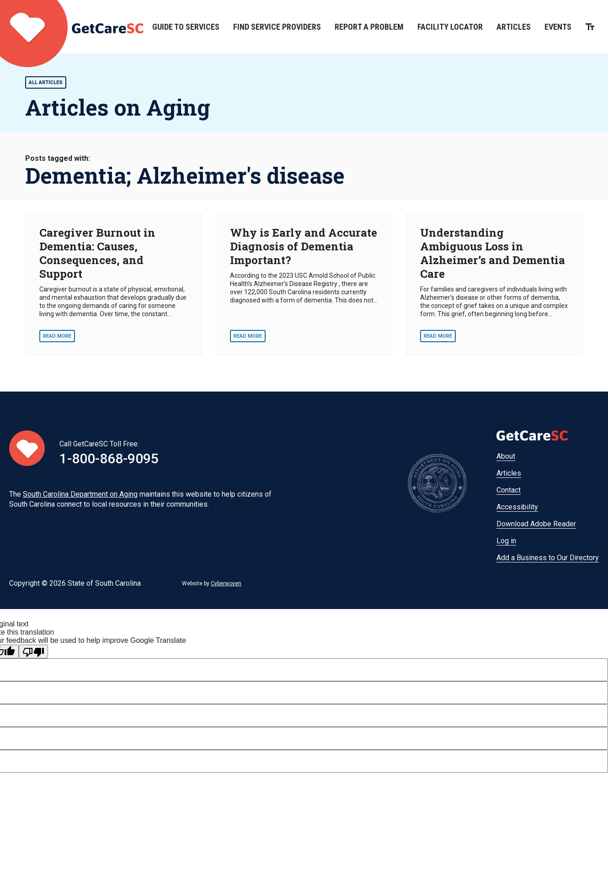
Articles (513, 27)
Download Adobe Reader (536, 523)
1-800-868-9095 (109, 458)
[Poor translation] (33, 651)
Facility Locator (450, 27)
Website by (211, 583)
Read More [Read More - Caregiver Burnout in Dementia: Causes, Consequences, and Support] (57, 336)
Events (557, 27)
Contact (508, 490)
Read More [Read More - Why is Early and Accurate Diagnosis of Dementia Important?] (248, 336)
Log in (506, 540)
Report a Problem (369, 27)
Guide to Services (185, 27)
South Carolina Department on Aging (80, 494)
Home (72, 26)
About (505, 456)
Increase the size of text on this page (590, 26)
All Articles (46, 82)
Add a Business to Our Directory (547, 557)
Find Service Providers (277, 27)
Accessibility (517, 507)
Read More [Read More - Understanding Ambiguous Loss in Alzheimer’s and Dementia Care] (438, 336)
